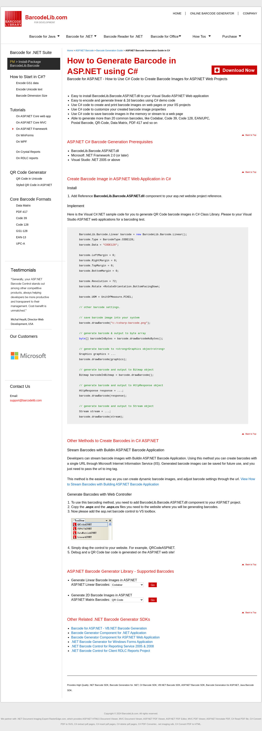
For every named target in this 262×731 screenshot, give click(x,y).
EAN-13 (21, 237)
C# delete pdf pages (127, 724)
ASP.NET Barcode (84, 50)
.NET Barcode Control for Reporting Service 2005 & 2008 (112, 646)
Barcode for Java (42, 36)
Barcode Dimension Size (31, 95)
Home (70, 50)
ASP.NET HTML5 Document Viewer (100, 719)
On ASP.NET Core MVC (31, 122)
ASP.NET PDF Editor (176, 719)
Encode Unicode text (29, 89)
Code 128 (22, 224)
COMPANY (250, 13)
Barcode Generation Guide (109, 50)
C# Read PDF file (240, 719)
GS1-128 (21, 231)
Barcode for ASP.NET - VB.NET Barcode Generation (109, 628)
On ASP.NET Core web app (33, 116)
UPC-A (20, 243)
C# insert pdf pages (105, 724)
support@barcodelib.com (26, 400)
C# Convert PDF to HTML (188, 724)
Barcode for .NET (79, 36)
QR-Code (102, 123)
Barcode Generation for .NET (124, 685)
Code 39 (21, 218)
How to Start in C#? (27, 76)
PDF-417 (21, 211)
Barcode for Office (165, 36)
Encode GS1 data (27, 83)
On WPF (21, 141)
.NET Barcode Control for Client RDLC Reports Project (110, 650)
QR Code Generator (28, 172)
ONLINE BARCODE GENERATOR (212, 13)
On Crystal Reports (28, 151)
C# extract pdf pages (84, 724)
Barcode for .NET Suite (31, 52)
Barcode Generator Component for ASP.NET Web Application (115, 637)
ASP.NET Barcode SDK (193, 685)
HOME (177, 13)
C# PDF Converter (147, 724)
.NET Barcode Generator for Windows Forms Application (112, 642)
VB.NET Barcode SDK (169, 685)
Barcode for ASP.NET (84, 79)
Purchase (229, 36)
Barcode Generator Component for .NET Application (108, 633)
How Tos (199, 36)
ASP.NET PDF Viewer (154, 719)
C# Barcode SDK (148, 685)
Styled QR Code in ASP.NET (34, 185)
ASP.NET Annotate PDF (218, 719)
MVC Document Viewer (130, 719)
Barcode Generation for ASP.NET (222, 685)
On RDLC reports (27, 158)
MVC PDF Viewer (196, 719)
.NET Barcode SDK (99, 685)
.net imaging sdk (166, 724)
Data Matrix (23, 205)
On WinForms (25, 135)
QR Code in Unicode (29, 178)
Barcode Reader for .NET (123, 36)
